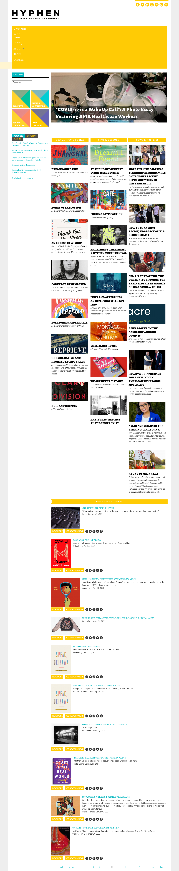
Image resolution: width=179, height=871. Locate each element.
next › (153, 831)
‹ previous (72, 831)
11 (132, 831)
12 (139, 831)
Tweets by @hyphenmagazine (22, 142)
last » (162, 831)
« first (61, 831)
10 (124, 831)
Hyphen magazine (24, 857)
